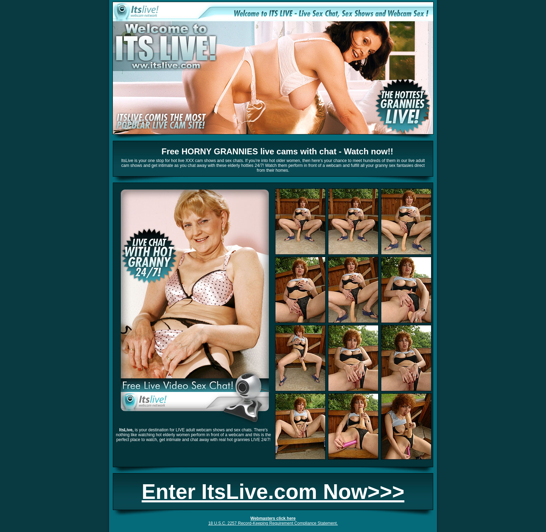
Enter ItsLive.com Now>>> (273, 491)
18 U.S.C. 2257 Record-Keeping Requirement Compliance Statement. (273, 523)
